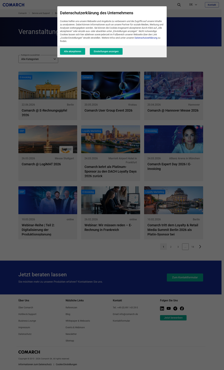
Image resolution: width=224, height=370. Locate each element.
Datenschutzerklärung (146, 37)
